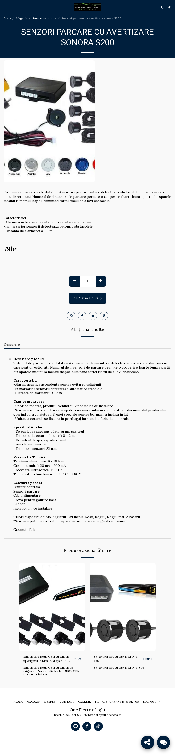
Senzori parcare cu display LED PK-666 (116, 659)
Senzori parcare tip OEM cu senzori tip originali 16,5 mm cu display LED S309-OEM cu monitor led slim (51, 671)
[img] (52, 607)
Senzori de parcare (44, 18)
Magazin (21, 18)
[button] (5, 7)
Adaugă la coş (87, 298)
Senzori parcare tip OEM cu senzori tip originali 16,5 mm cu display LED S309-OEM (46, 659)
